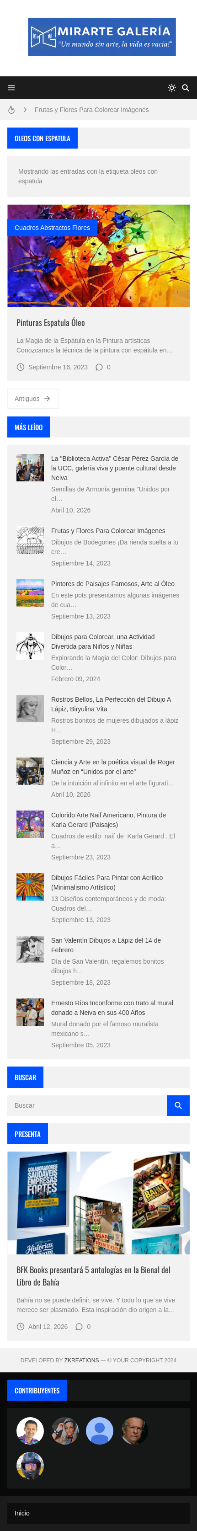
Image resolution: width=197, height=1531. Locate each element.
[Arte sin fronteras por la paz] (30, 1431)
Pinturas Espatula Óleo (50, 322)
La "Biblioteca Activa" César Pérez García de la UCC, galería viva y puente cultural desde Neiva (114, 468)
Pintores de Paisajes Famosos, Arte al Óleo (113, 583)
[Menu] (11, 88)
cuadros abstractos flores (52, 227)
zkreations (81, 1360)
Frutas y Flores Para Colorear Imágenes (92, 109)
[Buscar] (185, 88)
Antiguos (33, 399)
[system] (172, 88)
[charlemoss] (134, 1431)
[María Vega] (99, 1431)
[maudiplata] (30, 1465)
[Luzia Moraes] (65, 1431)
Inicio (22, 1513)
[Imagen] (98, 255)
